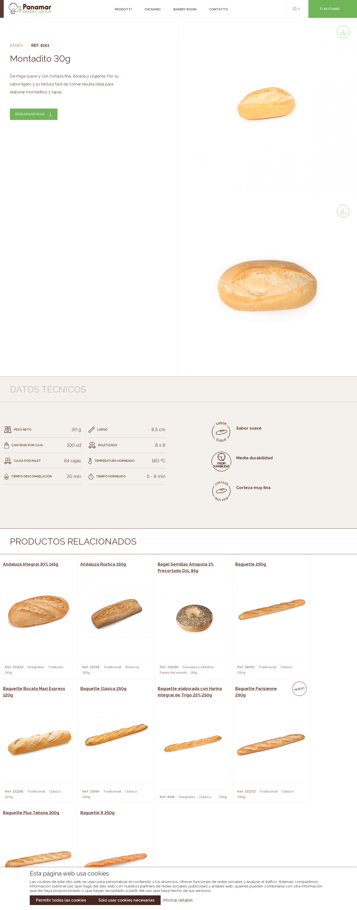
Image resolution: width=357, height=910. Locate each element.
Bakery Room (53, 843)
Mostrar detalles (178, 900)
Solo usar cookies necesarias (126, 900)
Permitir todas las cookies (61, 900)
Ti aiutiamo (330, 9)
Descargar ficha (30, 114)
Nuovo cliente (55, 858)
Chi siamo (50, 835)
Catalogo (136, 835)
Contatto (50, 850)
